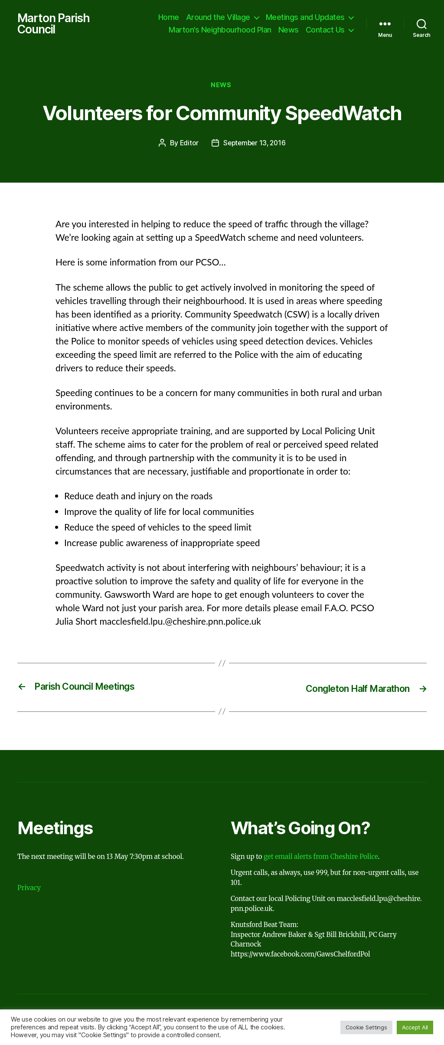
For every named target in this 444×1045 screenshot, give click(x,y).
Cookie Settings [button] (366, 1027)
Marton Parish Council (55, 24)
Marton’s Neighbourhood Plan (220, 30)
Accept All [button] (415, 1027)
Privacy (29, 889)
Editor (187, 145)
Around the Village (218, 17)
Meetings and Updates (305, 17)
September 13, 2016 (254, 145)
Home (168, 17)
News (288, 30)
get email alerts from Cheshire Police (321, 858)
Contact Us (325, 30)
